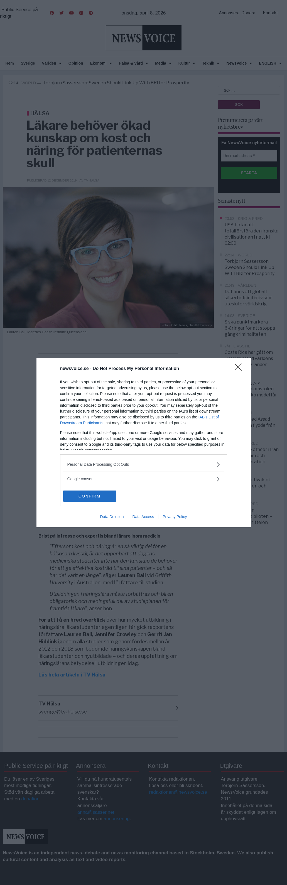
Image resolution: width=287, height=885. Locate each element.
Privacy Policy (175, 516)
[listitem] (143, 464)
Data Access (143, 516)
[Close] (240, 369)
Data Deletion (112, 516)
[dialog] (143, 442)
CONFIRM (89, 496)
